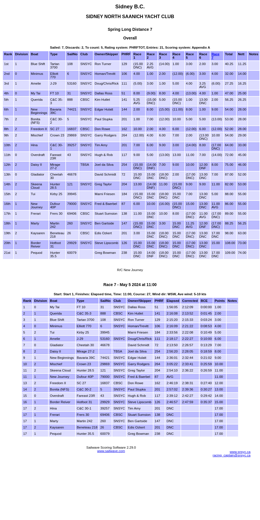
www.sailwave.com (111, 451)
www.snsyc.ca (240, 452)
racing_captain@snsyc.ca (231, 455)
